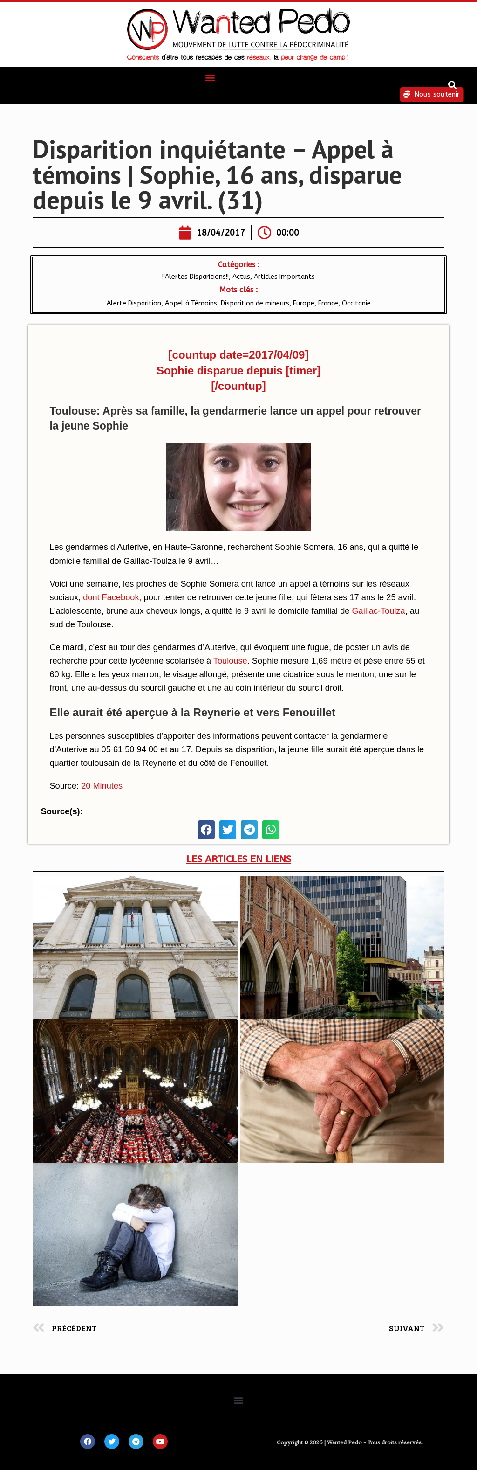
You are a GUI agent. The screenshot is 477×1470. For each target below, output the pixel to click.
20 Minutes (102, 785)
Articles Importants (284, 277)
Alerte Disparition (134, 303)
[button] (210, 77)
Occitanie (356, 303)
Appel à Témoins (191, 303)
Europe (303, 303)
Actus (241, 277)
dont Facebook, (112, 597)
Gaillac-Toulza (378, 611)
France (328, 303)
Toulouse (230, 661)
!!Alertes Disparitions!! (195, 277)
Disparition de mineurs (255, 303)
